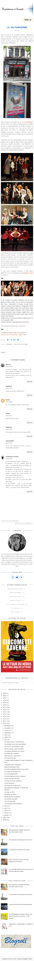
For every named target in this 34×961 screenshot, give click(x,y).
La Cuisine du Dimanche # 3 (12, 771)
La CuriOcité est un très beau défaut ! (15, 744)
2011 (4, 721)
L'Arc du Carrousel (9, 801)
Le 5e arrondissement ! (11, 774)
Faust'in (8, 364)
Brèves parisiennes (16, 592)
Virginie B (9, 386)
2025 (4, 695)
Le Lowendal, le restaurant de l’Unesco (20, 840)
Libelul (8, 413)
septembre (7, 733)
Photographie (15, 612)
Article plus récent (10, 521)
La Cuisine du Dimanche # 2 (12, 785)
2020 (4, 700)
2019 (4, 702)
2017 (4, 707)
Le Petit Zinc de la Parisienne (15, 604)
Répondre (29, 381)
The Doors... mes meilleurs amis (13, 746)
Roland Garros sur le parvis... (12, 797)
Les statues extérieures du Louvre (14, 751)
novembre (7, 728)
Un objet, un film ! (9, 792)
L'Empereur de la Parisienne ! (12, 765)
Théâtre (9, 344)
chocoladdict (10, 441)
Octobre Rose (15, 608)
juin (5, 739)
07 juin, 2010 (9, 366)
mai (5, 806)
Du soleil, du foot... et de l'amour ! (14, 742)
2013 (4, 716)
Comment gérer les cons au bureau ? (15, 776)
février (6, 813)
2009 (4, 817)
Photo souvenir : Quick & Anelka (13, 749)
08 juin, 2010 (9, 443)
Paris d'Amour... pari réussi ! (12, 756)
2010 (4, 723)
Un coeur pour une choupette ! (13, 803)
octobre (6, 730)
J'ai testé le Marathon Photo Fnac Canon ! (16, 769)
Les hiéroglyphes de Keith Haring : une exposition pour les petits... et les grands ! (20, 916)
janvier (6, 815)
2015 (4, 712)
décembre (7, 726)
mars (6, 810)
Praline (8, 400)
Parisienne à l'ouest (12, 456)
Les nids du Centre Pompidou (13, 781)
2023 (4, 698)
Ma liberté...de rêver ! (10, 794)
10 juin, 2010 (9, 458)
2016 (4, 709)
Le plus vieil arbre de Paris (12, 778)
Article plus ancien (23, 523)
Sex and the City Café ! (10, 799)
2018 (4, 705)
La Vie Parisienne (9, 783)
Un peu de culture (20, 344)
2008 (4, 820)
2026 (4, 693)
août (5, 735)
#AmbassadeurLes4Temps (15, 589)
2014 (4, 714)
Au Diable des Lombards (11, 753)
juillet (6, 737)
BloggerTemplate (28, 958)
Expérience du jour (15, 596)
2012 (4, 719)
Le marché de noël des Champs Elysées (20, 904)
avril (5, 808)
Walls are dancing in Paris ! (12, 767)
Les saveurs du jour (10, 758)
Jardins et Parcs (15, 600)
